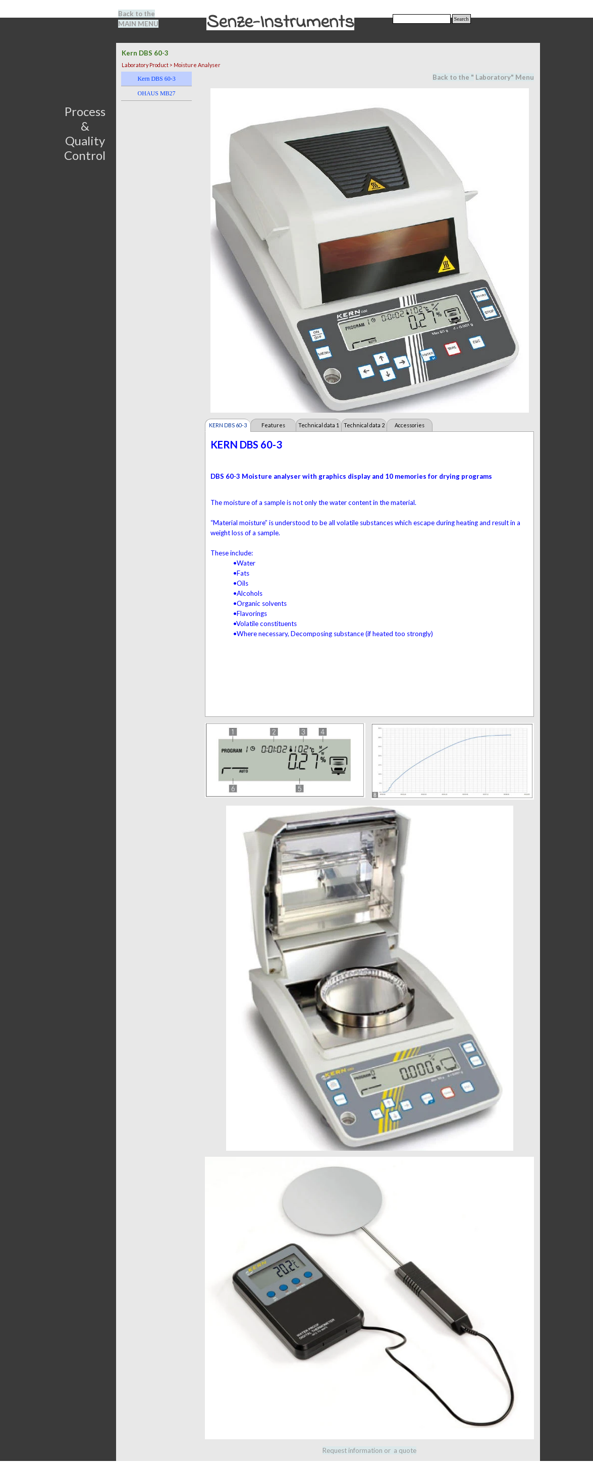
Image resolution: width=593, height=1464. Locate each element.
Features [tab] (273, 425)
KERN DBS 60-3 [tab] (228, 425)
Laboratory (493, 77)
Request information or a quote (369, 1450)
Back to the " (453, 77)
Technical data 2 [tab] (364, 425)
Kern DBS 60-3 (156, 78)
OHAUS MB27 (157, 93)
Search (461, 19)
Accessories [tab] (409, 425)
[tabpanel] (144, 19)
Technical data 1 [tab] (318, 425)
